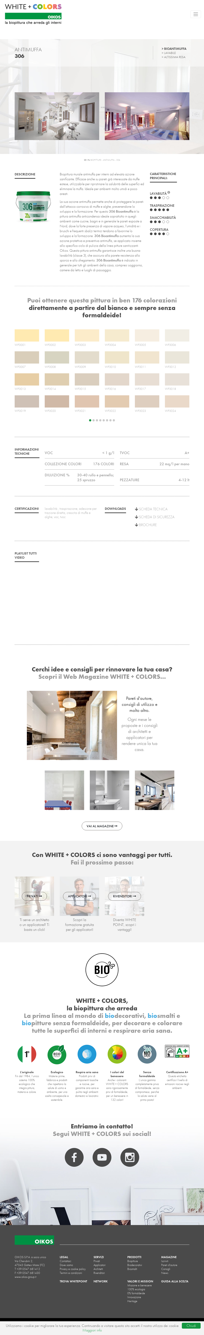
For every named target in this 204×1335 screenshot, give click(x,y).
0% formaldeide (136, 1293)
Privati (97, 1261)
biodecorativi (134, 1265)
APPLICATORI (79, 896)
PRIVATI (34, 896)
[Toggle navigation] (195, 14)
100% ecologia (136, 1289)
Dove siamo (66, 1265)
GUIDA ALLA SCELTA (174, 1281)
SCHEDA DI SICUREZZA (155, 516)
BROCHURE (146, 524)
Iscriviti (164, 1261)
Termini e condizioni (71, 1273)
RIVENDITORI (124, 896)
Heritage (132, 1301)
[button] (28, 118)
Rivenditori (99, 1273)
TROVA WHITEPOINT (73, 1281)
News (164, 1273)
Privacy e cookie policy (73, 1269)
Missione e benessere (139, 1285)
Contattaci (65, 1261)
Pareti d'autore (169, 1265)
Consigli (165, 1269)
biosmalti (132, 1269)
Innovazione (134, 1297)
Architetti (98, 1269)
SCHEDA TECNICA (151, 509)
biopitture (132, 1261)
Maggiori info (92, 1330)
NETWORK (101, 1281)
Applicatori (100, 1265)
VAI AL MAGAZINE (102, 826)
